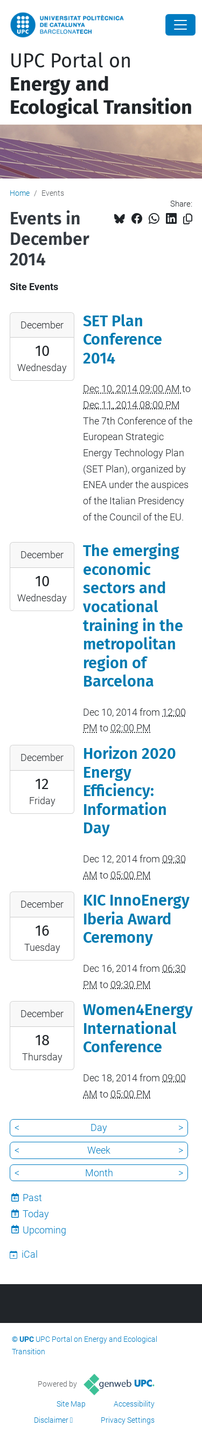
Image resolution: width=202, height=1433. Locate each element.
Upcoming (44, 1230)
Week (98, 1150)
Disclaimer (51, 1420)
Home (20, 193)
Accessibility (134, 1404)
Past (32, 1197)
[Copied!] (187, 219)
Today (36, 1213)
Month (99, 1172)
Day (98, 1127)
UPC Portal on (101, 84)
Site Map (71, 1404)
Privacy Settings (128, 1420)
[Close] (180, 25)
